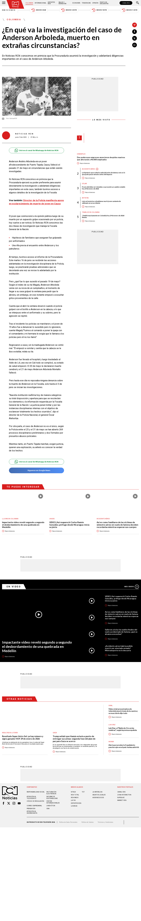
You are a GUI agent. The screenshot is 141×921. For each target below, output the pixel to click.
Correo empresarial (34, 806)
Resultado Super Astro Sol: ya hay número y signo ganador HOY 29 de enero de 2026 (22, 737)
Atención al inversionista (32, 812)
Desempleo (81, 154)
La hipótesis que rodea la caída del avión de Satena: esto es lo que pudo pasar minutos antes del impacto (103, 173)
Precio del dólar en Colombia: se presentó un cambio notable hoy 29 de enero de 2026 (103, 188)
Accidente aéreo (88, 169)
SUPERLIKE (120, 797)
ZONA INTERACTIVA (124, 795)
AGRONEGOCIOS (98, 797)
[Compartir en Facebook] (134, 31)
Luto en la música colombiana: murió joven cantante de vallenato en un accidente (101, 202)
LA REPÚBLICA (97, 792)
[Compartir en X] (134, 38)
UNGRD (52, 519)
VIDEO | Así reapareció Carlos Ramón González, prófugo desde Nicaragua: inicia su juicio (69, 524)
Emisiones (9, 10)
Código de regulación (35, 801)
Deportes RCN (51, 3)
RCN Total (75, 795)
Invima (111, 742)
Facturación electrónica (51, 793)
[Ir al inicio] (15, 4)
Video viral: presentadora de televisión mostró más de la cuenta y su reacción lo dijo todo (123, 711)
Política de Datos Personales (68, 822)
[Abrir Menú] (3, 3)
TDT (83, 792)
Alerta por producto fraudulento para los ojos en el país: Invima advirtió (124, 746)
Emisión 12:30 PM (69, 10)
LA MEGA (74, 806)
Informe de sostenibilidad (52, 797)
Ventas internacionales (52, 802)
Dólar (84, 184)
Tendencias (86, 3)
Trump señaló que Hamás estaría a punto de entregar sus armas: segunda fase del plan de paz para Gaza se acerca (74, 738)
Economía (76, 3)
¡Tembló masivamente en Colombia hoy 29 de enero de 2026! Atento (103, 216)
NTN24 (73, 792)
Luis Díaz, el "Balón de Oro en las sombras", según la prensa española (123, 729)
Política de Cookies (88, 822)
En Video (14, 586)
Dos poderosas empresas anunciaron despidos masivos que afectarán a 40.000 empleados (101, 158)
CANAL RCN (126, 3)
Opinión (95, 3)
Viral (111, 705)
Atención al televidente (31, 797)
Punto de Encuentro (104, 3)
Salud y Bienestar (62, 3)
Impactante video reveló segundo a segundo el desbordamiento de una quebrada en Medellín (23, 524)
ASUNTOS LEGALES (99, 795)
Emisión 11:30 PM (129, 10)
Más (131, 587)
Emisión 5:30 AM (38, 10)
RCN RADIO (74, 797)
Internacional (40, 3)
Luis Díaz (112, 725)
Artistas (85, 198)
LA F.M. (73, 800)
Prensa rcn (31, 808)
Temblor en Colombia (90, 212)
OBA (47, 808)
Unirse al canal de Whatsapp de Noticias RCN (36, 150)
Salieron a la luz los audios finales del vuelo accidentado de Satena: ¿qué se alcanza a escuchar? (121, 632)
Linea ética (50, 806)
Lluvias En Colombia (10, 519)
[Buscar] (137, 3)
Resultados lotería (10, 733)
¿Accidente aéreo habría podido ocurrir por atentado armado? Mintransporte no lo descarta (119, 648)
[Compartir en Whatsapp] (134, 45)
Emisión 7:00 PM (99, 10)
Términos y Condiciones (105, 822)
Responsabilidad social (36, 792)
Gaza (55, 733)
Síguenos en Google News (36, 470)
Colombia (29, 3)
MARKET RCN (121, 800)
